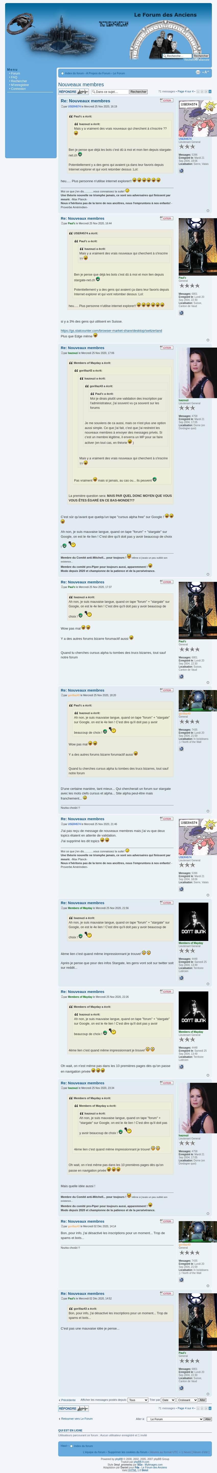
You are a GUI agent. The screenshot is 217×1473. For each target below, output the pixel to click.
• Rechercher (18, 81)
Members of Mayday (80, 908)
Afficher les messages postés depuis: (114, 1399)
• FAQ (13, 77)
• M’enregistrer (19, 85)
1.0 (138, 1470)
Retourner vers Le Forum (77, 1418)
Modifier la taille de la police (205, 72)
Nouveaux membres (81, 84)
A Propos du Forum (98, 73)
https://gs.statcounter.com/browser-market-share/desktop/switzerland (111, 331)
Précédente (68, 1400)
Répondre (73, 92)
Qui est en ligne (70, 1430)
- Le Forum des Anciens (151, 1467)
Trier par (162, 1399)
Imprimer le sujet (198, 72)
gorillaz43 (74, 695)
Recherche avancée (196, 59)
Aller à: (140, 1418)
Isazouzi (73, 353)
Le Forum (119, 73)
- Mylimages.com (150, 1464)
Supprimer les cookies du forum (128, 1452)
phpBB (119, 1459)
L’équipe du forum (94, 1452)
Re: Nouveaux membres (85, 101)
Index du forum (74, 73)
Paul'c (71, 223)
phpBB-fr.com (141, 1461)
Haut (208, 210)
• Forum (14, 73)
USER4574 (74, 106)
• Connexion (17, 89)
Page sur (186, 91)
